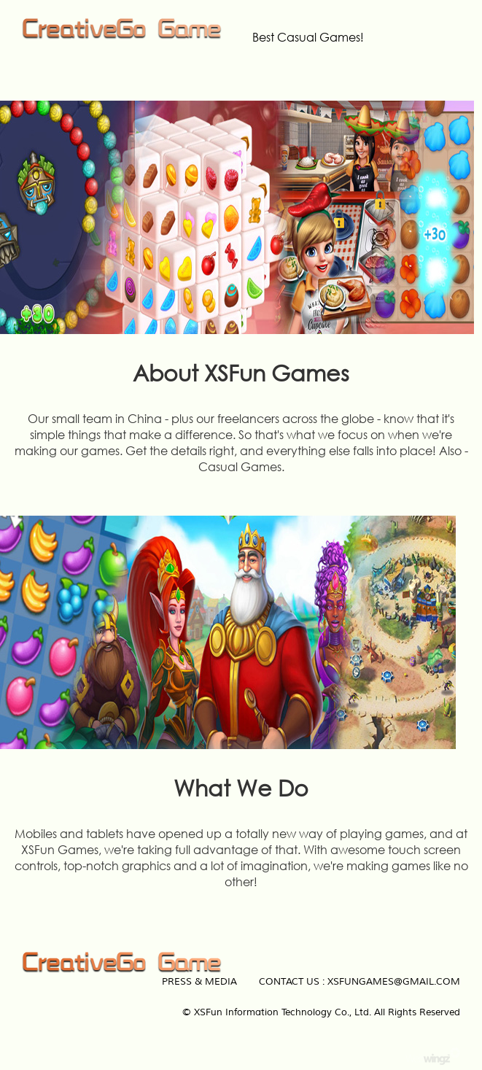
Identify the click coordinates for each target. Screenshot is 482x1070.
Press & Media (199, 982)
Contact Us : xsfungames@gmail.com (359, 982)
